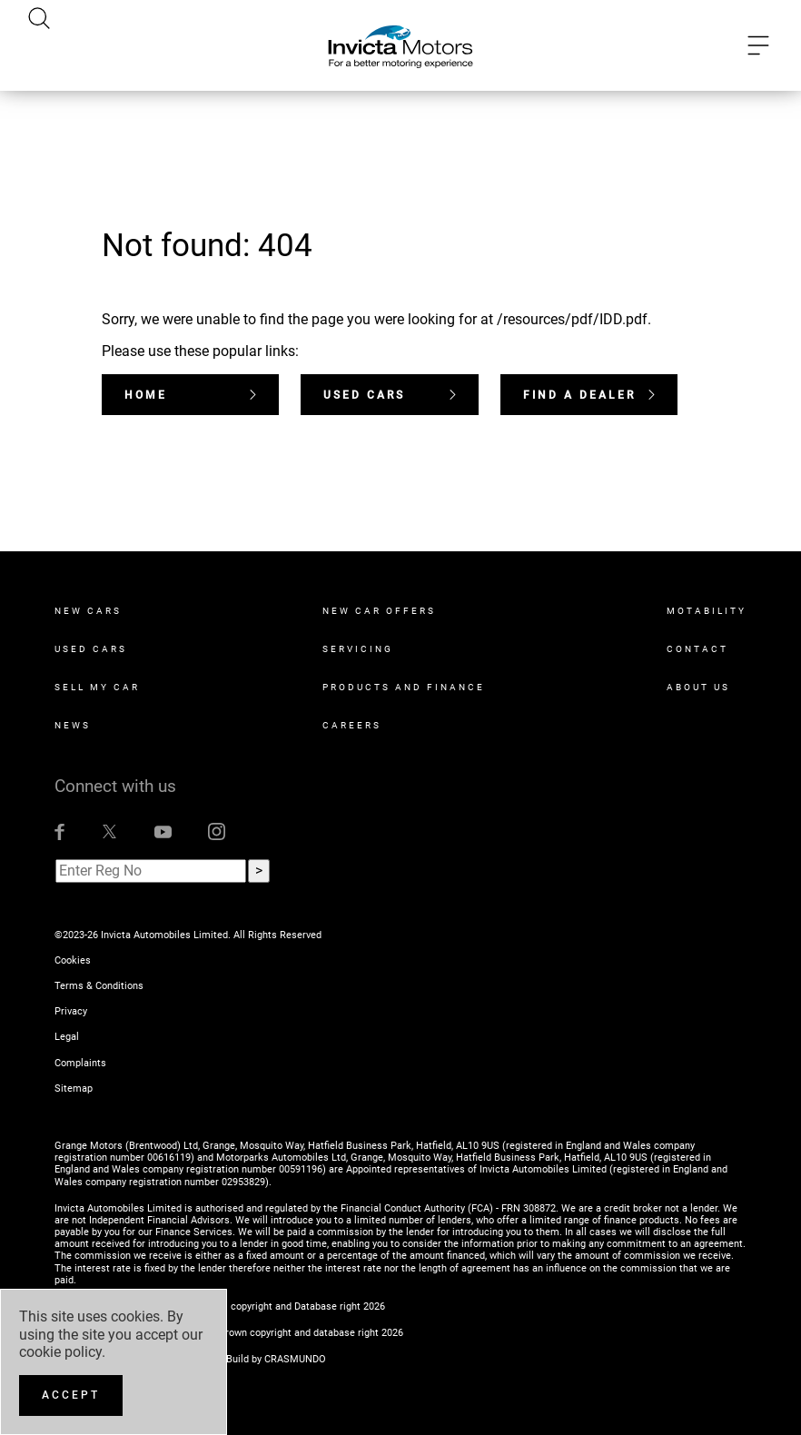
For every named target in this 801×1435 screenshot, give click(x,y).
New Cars (88, 611)
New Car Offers (379, 611)
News (72, 725)
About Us (698, 687)
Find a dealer (589, 395)
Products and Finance (403, 687)
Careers (351, 725)
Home (190, 395)
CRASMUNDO (295, 1359)
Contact (697, 649)
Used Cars (389, 395)
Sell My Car (97, 687)
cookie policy (60, 1352)
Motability (707, 611)
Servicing (357, 649)
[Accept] (71, 1395)
